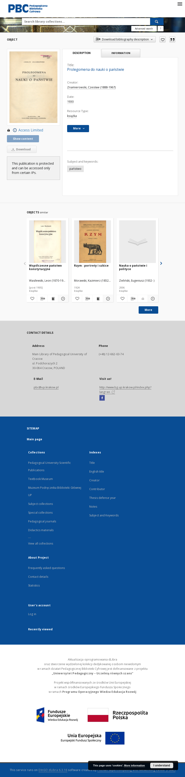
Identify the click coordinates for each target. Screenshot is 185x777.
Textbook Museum (40, 479)
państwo (75, 169)
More (148, 310)
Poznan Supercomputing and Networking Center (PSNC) (136, 770)
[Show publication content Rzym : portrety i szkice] (98, 299)
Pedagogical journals (42, 521)
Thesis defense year (102, 498)
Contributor (97, 489)
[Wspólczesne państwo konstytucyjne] (47, 241)
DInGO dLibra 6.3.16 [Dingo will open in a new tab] (53, 770)
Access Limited (25, 130)
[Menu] (180, 3)
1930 (70, 102)
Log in (32, 614)
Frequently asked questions (46, 568)
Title (92, 463)
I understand (161, 765)
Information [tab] (120, 53)
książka (72, 116)
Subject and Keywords (104, 515)
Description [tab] (81, 53)
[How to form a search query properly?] (161, 28)
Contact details (38, 577)
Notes (93, 507)
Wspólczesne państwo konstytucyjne (45, 267)
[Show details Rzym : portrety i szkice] (107, 299)
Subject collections (40, 504)
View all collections (40, 543)
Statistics (34, 585)
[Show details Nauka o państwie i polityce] (152, 299)
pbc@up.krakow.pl (46, 387)
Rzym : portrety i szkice (91, 266)
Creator (94, 480)
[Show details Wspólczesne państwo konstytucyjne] (62, 299)
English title (96, 471)
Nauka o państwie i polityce (133, 267)
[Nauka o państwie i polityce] (137, 241)
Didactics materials (41, 530)
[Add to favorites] (162, 39)
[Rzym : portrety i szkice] (92, 241)
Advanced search (144, 28)
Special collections (40, 513)
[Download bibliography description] (42, 299)
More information (134, 765)
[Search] (157, 21)
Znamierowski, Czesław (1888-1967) (91, 87)
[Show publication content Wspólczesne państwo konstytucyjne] (53, 299)
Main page (34, 439)
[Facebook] (102, 398)
